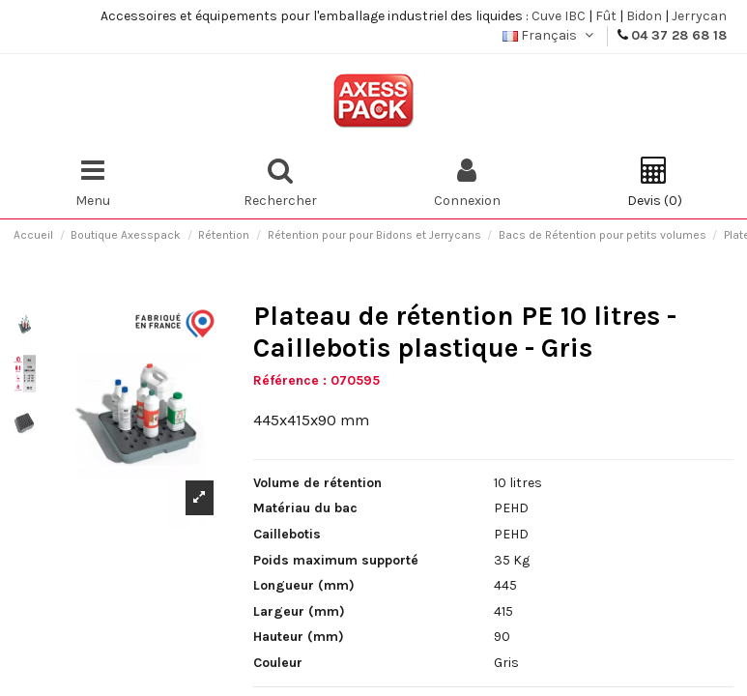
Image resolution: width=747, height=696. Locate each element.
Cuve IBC (559, 16)
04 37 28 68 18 (679, 35)
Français (550, 35)
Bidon (644, 16)
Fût (606, 16)
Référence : (290, 380)
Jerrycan (699, 16)
